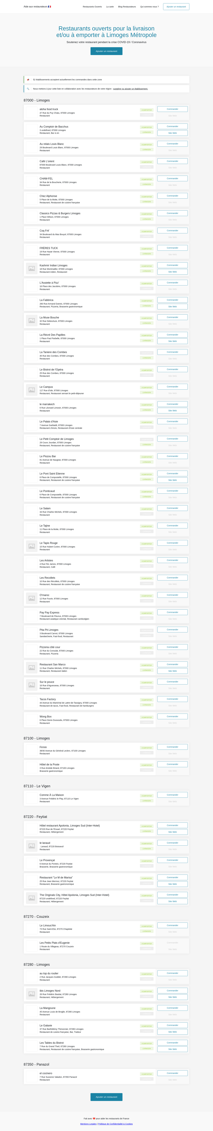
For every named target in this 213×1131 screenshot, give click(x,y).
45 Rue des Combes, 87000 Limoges (57, 356)
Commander (172, 109)
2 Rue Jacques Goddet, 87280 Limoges (58, 977)
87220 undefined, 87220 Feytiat (54, 898)
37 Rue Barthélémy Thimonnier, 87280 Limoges (61, 1029)
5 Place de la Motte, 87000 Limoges (56, 199)
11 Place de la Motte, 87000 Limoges (57, 529)
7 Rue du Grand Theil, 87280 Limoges (57, 1046)
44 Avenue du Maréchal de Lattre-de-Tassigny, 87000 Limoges (68, 703)
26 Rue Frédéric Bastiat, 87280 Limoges (58, 994)
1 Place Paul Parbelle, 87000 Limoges (57, 338)
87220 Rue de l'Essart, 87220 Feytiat (57, 829)
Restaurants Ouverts (92, 6)
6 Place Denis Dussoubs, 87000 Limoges (59, 720)
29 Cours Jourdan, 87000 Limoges (55, 442)
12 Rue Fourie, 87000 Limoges (54, 598)
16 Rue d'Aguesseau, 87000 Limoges (57, 685)
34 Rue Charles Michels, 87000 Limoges (58, 512)
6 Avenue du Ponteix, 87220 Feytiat (56, 864)
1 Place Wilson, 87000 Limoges (54, 217)
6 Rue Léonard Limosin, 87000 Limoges (58, 408)
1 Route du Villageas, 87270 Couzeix (57, 946)
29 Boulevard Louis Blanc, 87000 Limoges (59, 147)
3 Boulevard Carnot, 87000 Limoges (56, 633)
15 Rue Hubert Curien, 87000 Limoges (57, 547)
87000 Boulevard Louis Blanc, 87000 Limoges (61, 165)
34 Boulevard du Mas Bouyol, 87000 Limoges (61, 234)
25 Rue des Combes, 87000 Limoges (57, 373)
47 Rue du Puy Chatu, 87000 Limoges (57, 113)
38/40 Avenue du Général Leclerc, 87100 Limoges (63, 751)
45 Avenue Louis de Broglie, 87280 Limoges (60, 1012)
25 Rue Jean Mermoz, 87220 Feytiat (56, 881)
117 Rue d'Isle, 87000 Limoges (54, 390)
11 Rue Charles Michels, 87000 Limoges (58, 668)
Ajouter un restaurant (176, 6)
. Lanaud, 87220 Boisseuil (51, 846)
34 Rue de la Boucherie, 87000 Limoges (58, 182)
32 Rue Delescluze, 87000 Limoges (56, 321)
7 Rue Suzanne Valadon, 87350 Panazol (58, 1077)
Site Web (172, 133)
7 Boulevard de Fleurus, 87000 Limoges (58, 616)
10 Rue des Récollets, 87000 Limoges (57, 581)
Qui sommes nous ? (149, 6)
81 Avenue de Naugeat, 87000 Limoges (58, 460)
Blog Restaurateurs (127, 6)
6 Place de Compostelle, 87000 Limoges (58, 494)
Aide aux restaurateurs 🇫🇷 (37, 6)
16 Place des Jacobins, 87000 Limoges (58, 286)
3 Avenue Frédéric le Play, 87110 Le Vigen (59, 799)
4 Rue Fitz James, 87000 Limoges (55, 564)
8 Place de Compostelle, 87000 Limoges (58, 477)
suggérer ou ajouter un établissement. (130, 89)
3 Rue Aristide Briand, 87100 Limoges (57, 768)
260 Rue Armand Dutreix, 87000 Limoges (59, 304)
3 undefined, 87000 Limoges (53, 130)
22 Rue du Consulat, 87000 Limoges (56, 651)
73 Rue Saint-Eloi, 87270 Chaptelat (56, 929)
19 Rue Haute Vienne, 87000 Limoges (57, 251)
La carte (110, 6)
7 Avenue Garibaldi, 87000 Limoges (56, 425)
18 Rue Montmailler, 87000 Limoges (56, 269)
